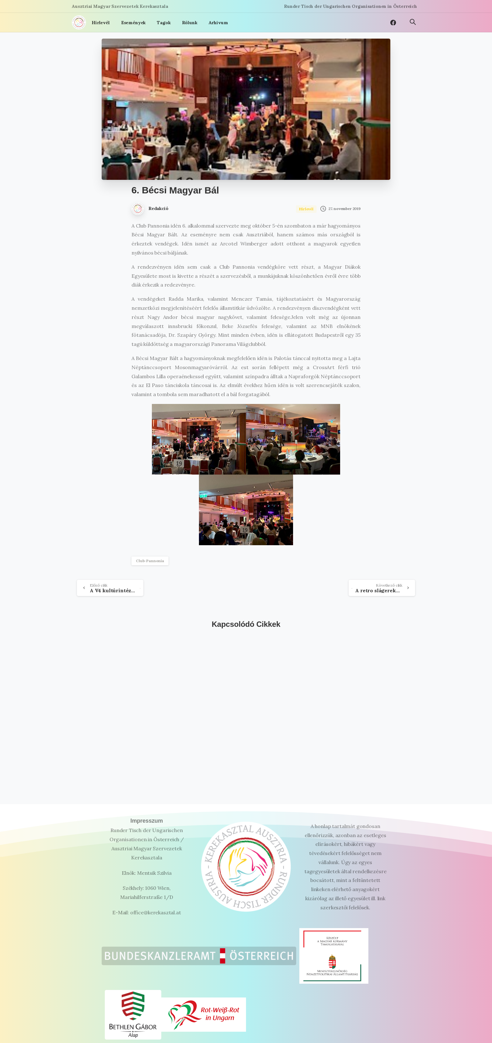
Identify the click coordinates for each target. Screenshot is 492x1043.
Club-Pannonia (150, 560)
